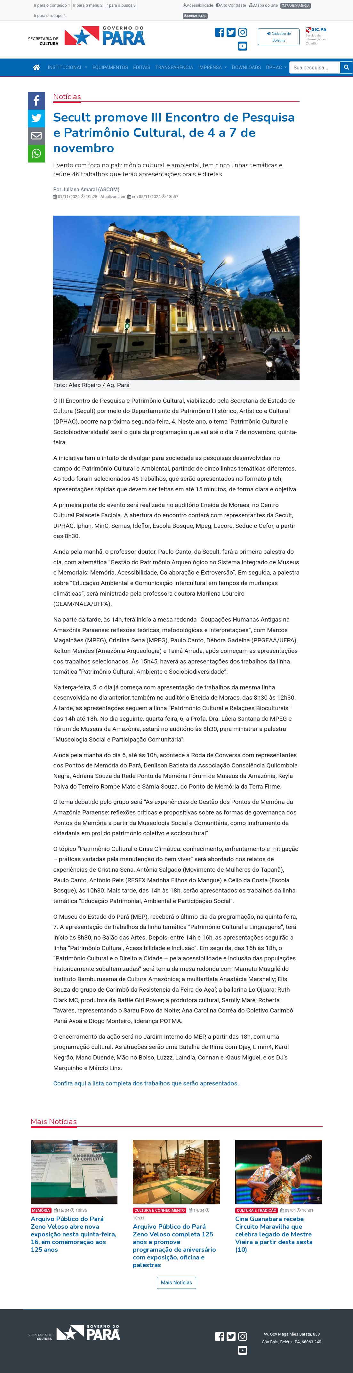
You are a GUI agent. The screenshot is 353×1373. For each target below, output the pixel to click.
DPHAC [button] (274, 67)
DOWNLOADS (246, 67)
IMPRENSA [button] (210, 67)
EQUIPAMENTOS (110, 67)
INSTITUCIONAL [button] (66, 67)
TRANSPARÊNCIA (174, 67)
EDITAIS (141, 67)
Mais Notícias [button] (176, 1283)
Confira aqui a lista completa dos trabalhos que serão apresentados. (146, 1083)
